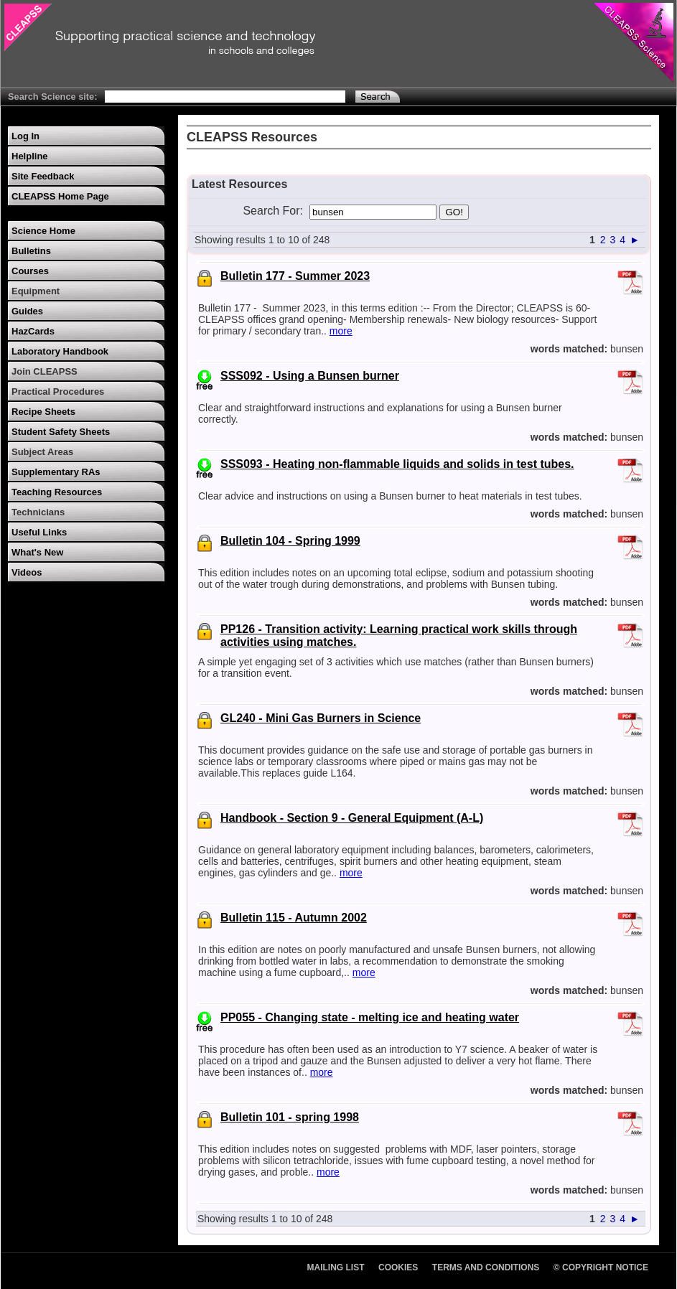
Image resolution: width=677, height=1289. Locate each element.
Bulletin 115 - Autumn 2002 (293, 917)
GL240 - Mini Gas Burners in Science (320, 718)
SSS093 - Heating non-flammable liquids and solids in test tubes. (397, 464)
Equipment (35, 291)
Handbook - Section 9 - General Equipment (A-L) (351, 818)
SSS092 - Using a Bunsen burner (309, 376)
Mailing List (336, 1267)
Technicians (38, 512)
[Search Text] (225, 96)
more (341, 331)
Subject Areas (42, 451)
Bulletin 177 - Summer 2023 (295, 276)
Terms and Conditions (486, 1267)
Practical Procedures (57, 391)
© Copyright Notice (601, 1267)
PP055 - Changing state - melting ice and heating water (369, 1017)
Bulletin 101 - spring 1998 (289, 1117)
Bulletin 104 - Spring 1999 (290, 541)
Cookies (398, 1267)
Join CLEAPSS (44, 371)
